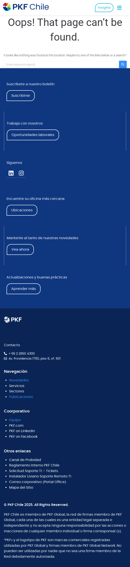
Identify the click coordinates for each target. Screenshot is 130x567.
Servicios (16, 386)
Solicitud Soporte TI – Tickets (33, 471)
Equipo (15, 420)
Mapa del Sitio (21, 487)
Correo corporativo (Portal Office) (37, 482)
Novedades (19, 380)
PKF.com (16, 425)
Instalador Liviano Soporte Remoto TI (40, 476)
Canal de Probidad (25, 460)
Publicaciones (21, 397)
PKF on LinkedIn (22, 431)
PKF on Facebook (23, 436)
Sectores (16, 391)
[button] (119, 7)
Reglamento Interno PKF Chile (34, 465)
